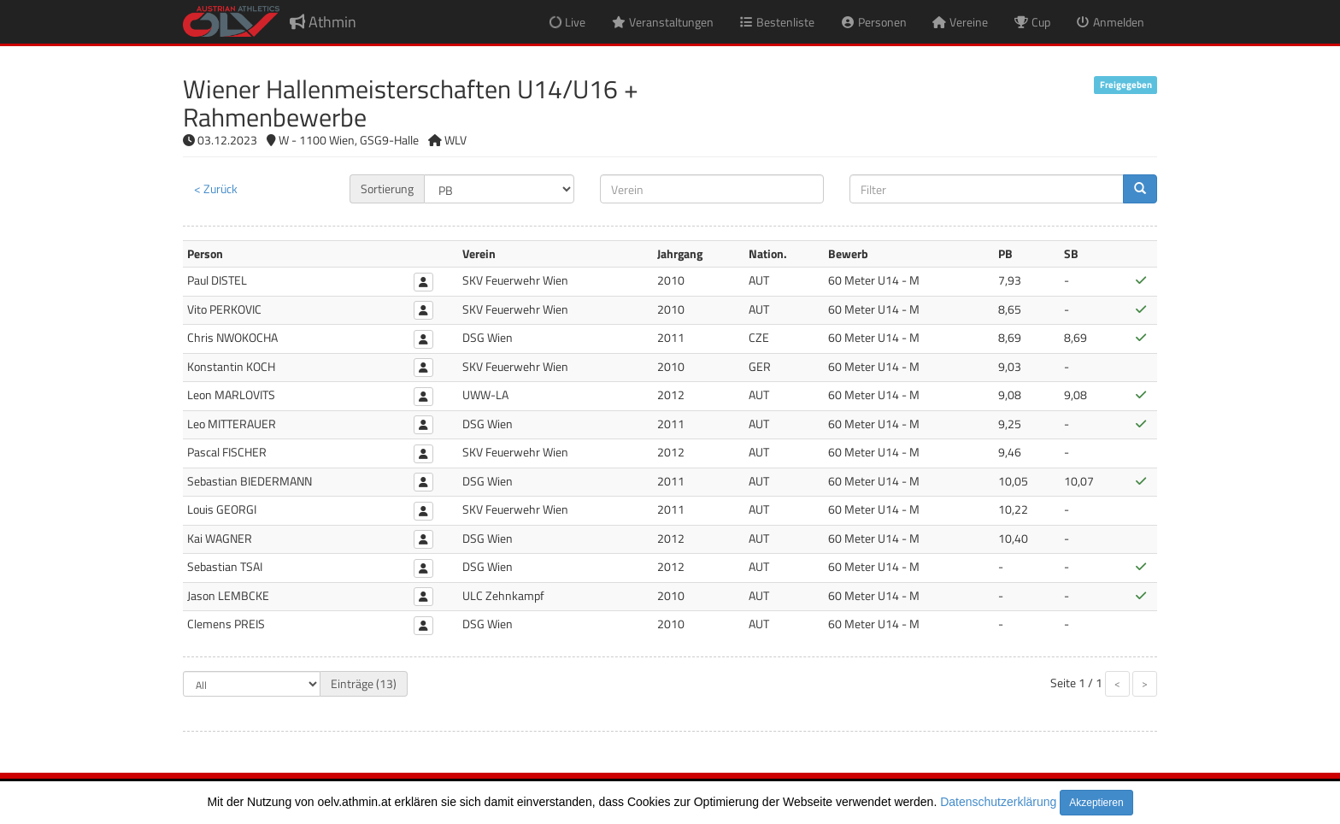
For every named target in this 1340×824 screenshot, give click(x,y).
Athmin (323, 21)
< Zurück (216, 188)
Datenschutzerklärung (998, 802)
